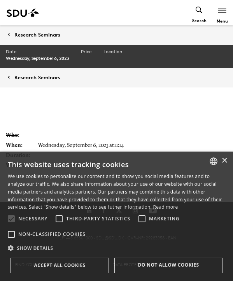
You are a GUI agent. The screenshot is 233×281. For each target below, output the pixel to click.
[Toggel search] (199, 12)
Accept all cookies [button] (59, 265)
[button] (11, 219)
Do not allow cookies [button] (168, 265)
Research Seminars (37, 34)
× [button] (224, 161)
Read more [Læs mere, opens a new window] (165, 207)
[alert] (116, 216)
